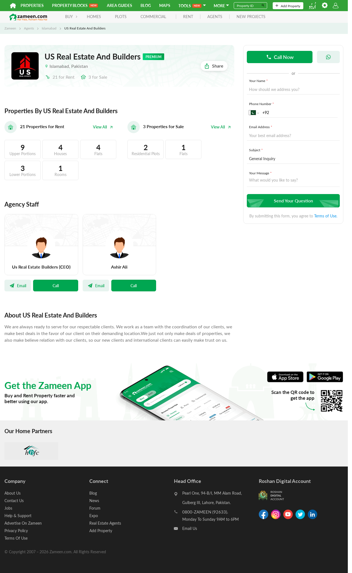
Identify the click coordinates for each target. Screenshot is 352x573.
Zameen (10, 28)
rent (188, 16)
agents (214, 16)
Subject (256, 150)
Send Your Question (292, 200)
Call (56, 285)
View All (103, 127)
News (94, 500)
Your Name (259, 80)
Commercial (153, 16)
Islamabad (49, 28)
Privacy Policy (16, 530)
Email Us (189, 528)
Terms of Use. (325, 216)
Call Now (280, 56)
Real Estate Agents (105, 523)
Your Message (261, 173)
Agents (29, 28)
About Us (12, 493)
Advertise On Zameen (23, 523)
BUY (71, 16)
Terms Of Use (16, 538)
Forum (94, 508)
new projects (251, 16)
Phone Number (262, 103)
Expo (93, 515)
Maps (164, 5)
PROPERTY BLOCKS (75, 5)
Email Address (261, 126)
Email (17, 285)
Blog (146, 5)
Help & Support (17, 515)
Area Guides (119, 5)
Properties (32, 5)
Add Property (287, 6)
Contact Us (14, 500)
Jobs (8, 508)
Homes (94, 16)
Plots (121, 16)
